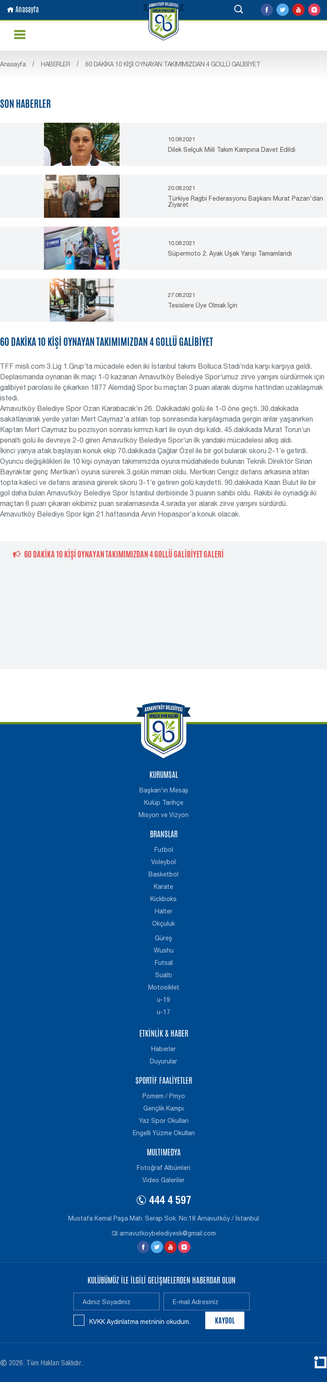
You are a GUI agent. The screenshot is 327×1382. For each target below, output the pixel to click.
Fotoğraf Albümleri (163, 1167)
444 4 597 (163, 1201)
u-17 (163, 1011)
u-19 (163, 999)
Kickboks (163, 898)
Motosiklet (163, 987)
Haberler (163, 1048)
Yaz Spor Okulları (164, 1120)
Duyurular (163, 1061)
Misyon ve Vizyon (163, 814)
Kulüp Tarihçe (163, 802)
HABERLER (55, 64)
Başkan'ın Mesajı (163, 790)
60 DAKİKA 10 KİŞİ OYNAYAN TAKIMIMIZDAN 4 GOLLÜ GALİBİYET (172, 64)
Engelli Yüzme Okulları (164, 1132)
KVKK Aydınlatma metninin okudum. (139, 1321)
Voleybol (163, 861)
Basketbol (163, 874)
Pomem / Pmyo (163, 1096)
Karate (163, 886)
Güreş (163, 938)
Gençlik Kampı (163, 1108)
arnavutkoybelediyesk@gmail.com (164, 1233)
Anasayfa (23, 9)
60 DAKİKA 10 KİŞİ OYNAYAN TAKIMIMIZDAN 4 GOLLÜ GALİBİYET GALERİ (118, 554)
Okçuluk (163, 923)
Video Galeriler (163, 1180)
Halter (163, 911)
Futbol (163, 849)
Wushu (164, 950)
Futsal (164, 962)
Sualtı (163, 975)
